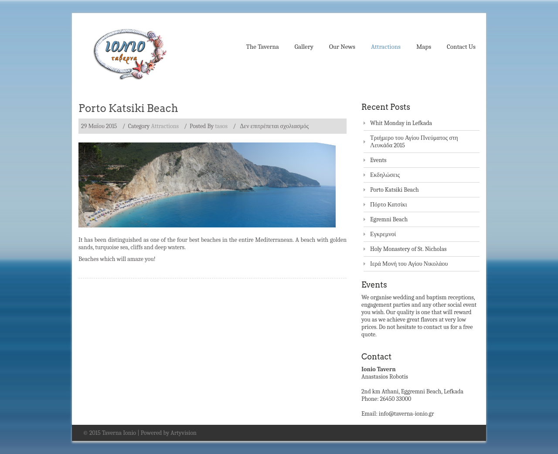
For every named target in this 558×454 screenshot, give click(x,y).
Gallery (304, 47)
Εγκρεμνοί (383, 234)
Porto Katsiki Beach (128, 108)
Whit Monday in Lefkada (401, 123)
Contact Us (461, 47)
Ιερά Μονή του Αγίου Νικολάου (409, 264)
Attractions (386, 47)
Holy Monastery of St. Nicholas (408, 249)
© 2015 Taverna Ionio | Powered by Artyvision (140, 433)
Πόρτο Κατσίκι (388, 204)
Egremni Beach (389, 219)
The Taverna (262, 47)
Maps (423, 47)
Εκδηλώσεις (385, 175)
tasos (221, 126)
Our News (342, 47)
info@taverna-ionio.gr (406, 413)
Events (378, 160)
